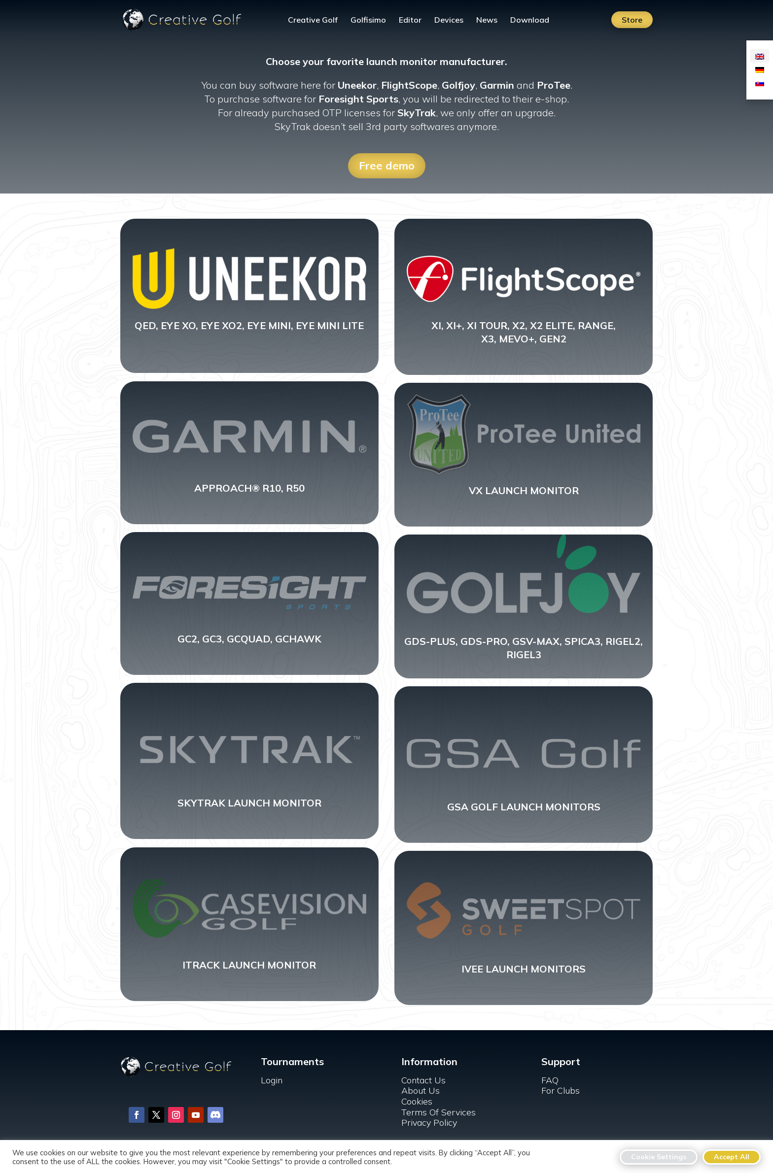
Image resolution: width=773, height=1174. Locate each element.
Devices (448, 20)
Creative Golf (313, 20)
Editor (410, 20)
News (486, 20)
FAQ (550, 1080)
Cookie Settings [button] (658, 1156)
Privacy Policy (429, 1122)
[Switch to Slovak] (759, 82)
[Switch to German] (759, 69)
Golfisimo (368, 20)
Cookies (416, 1101)
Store (632, 20)
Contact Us (423, 1080)
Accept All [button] (731, 1156)
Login (271, 1080)
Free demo (387, 165)
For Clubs (560, 1090)
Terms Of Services (438, 1112)
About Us (420, 1090)
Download (529, 20)
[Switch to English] (759, 56)
